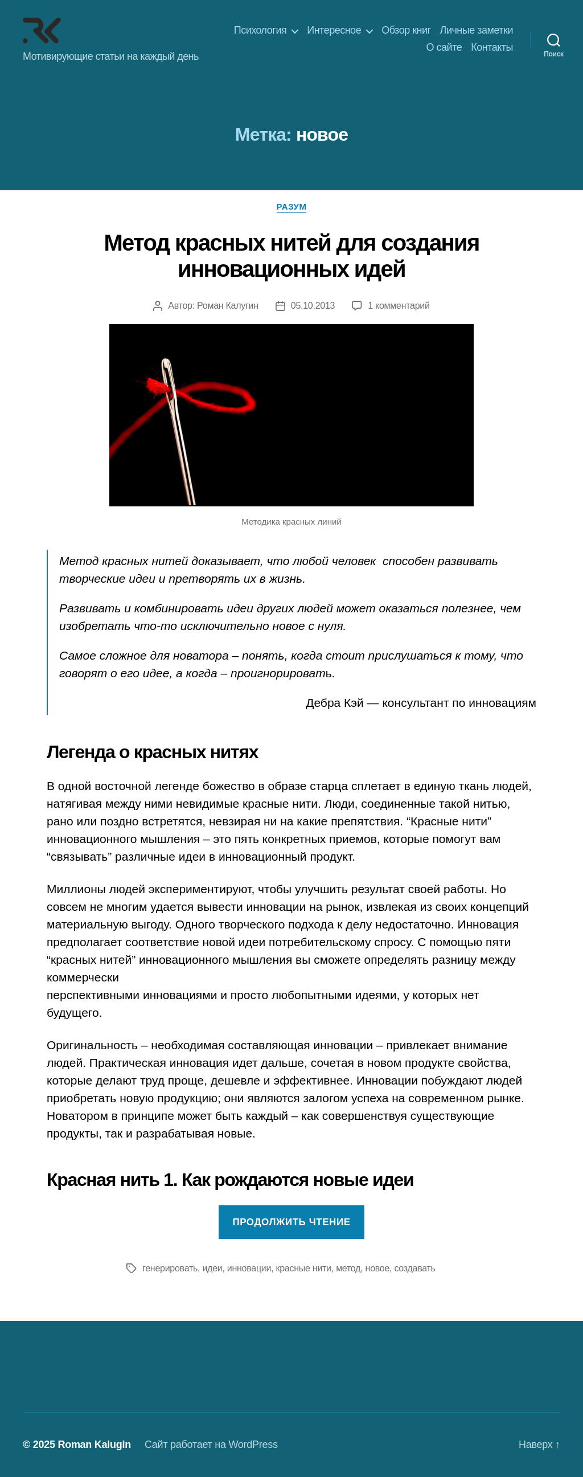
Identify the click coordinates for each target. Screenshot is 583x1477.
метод (348, 1268)
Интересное (334, 30)
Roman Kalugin (94, 1444)
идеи (212, 1268)
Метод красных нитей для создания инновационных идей (291, 255)
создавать (414, 1268)
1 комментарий (398, 305)
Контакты (492, 47)
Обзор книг (405, 30)
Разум (292, 206)
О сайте (444, 47)
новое (378, 1268)
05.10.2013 (313, 305)
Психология (260, 30)
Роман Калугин (227, 305)
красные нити (303, 1268)
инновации (249, 1268)
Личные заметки (476, 30)
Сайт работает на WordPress (211, 1444)
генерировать (170, 1268)
